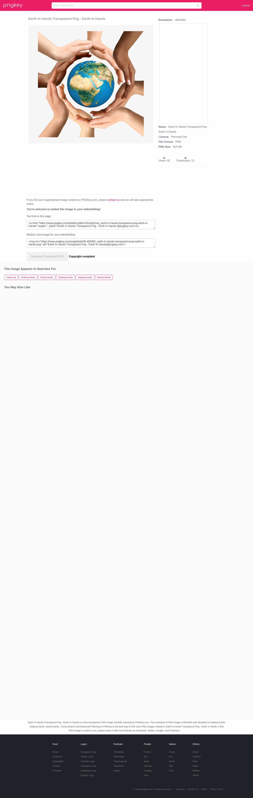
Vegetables (58, 761)
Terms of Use (216, 789)
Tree (171, 770)
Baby (146, 761)
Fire (171, 756)
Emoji (195, 752)
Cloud (172, 752)
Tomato (56, 766)
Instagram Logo (88, 752)
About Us (180, 789)
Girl (145, 756)
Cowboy (148, 770)
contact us (113, 199)
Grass (172, 761)
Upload (246, 5)
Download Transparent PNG (47, 256)
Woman (148, 766)
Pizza (55, 752)
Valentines (118, 766)
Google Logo (87, 775)
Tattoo (196, 775)
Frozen (147, 752)
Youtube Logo (87, 761)
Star (171, 766)
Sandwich (57, 756)
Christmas (118, 752)
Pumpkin (56, 770)
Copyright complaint (82, 256)
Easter (116, 770)
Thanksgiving (120, 761)
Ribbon (196, 770)
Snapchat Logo (88, 770)
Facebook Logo (88, 766)
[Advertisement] (91, 168)
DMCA (204, 789)
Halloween (118, 756)
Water (196, 766)
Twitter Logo (86, 756)
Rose (195, 761)
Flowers (197, 756)
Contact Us (193, 789)
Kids (146, 775)
